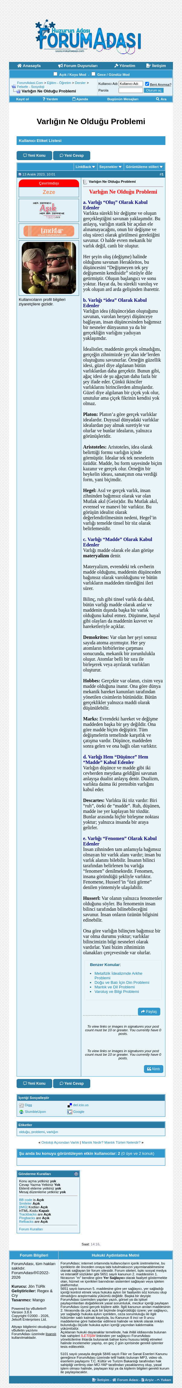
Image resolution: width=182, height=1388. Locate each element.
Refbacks (26, 1221)
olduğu (24, 1132)
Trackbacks (28, 1214)
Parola (103, 90)
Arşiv (148, 1380)
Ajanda (80, 99)
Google (78, 1111)
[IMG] (23, 1207)
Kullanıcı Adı (108, 83)
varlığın (52, 1132)
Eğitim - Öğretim (59, 83)
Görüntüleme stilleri (142, 167)
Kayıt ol (22, 99)
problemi (38, 1132)
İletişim (100, 1380)
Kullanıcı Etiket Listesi (40, 140)
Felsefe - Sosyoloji (30, 87)
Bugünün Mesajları (122, 99)
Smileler (25, 1203)
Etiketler (25, 1125)
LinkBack (83, 167)
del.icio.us (80, 1105)
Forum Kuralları (31, 1229)
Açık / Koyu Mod (72, 74)
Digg (28, 1105)
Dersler (80, 83)
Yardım (50, 99)
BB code (25, 1200)
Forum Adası (125, 1380)
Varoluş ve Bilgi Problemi (116, 991)
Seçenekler (108, 167)
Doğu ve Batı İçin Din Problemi (121, 982)
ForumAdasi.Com (30, 83)
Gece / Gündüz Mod (113, 74)
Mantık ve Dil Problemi (114, 987)
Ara (161, 99)
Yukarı (164, 1380)
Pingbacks (27, 1218)
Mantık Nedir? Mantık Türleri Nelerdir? (111, 1142)
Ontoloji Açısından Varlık (60, 1142)
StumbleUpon (35, 1111)
